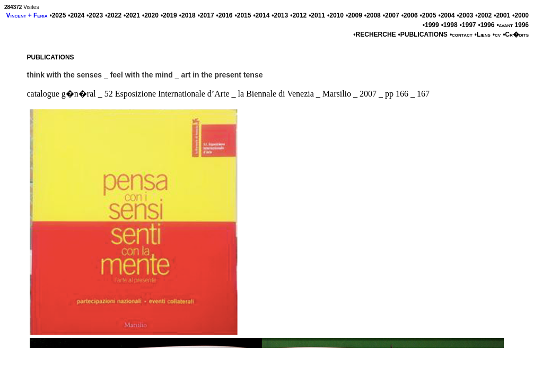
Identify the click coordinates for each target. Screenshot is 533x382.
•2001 (502, 15)
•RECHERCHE (374, 34)
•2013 (280, 15)
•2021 (132, 15)
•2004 (446, 15)
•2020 (150, 15)
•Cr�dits (516, 34)
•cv (497, 34)
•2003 (465, 15)
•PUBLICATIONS (423, 34)
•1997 (468, 25)
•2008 (372, 15)
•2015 (243, 15)
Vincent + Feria (27, 15)
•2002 (483, 15)
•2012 (298, 15)
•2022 (113, 15)
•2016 (224, 15)
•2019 (169, 15)
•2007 (391, 15)
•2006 (409, 15)
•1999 (431, 25)
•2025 (57, 15)
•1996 (486, 25)
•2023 (94, 15)
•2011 (317, 15)
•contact (461, 34)
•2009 (354, 15)
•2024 (76, 15)
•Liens (483, 34)
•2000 (520, 15)
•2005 (428, 15)
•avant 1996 (512, 25)
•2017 (206, 15)
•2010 (335, 15)
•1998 (449, 25)
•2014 (261, 15)
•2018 (187, 15)
